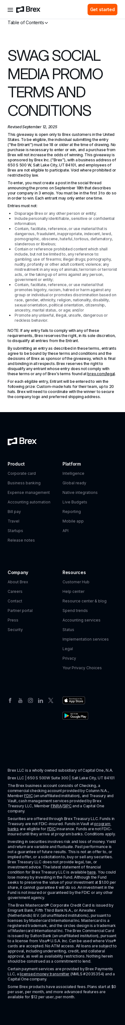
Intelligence (73, 473)
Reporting (71, 511)
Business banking (24, 483)
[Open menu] (10, 9)
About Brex (18, 581)
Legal (67, 648)
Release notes (21, 540)
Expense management (29, 492)
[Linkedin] (40, 700)
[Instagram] (30, 700)
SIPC (67, 806)
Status (68, 629)
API (65, 530)
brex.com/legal (101, 373)
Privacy (69, 658)
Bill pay (14, 511)
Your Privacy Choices (82, 667)
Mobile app (73, 521)
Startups (15, 530)
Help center (73, 591)
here (91, 872)
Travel (13, 521)
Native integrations (80, 492)
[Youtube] (20, 700)
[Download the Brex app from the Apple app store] (73, 700)
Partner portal (20, 610)
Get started (102, 9)
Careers (15, 591)
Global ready (74, 483)
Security (15, 629)
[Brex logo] (28, 9)
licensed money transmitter (44, 974)
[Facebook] (10, 700)
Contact (15, 601)
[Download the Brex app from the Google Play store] (75, 716)
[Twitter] (50, 700)
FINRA (56, 806)
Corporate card (22, 473)
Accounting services (81, 620)
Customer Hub (75, 581)
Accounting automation (29, 502)
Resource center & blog (84, 601)
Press (13, 620)
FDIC (28, 795)
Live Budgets (74, 502)
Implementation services (85, 639)
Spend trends (75, 610)
